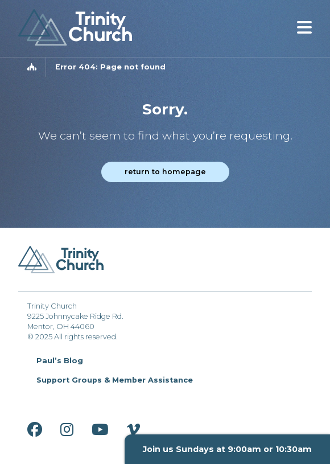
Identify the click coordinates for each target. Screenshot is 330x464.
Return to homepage (165, 171)
